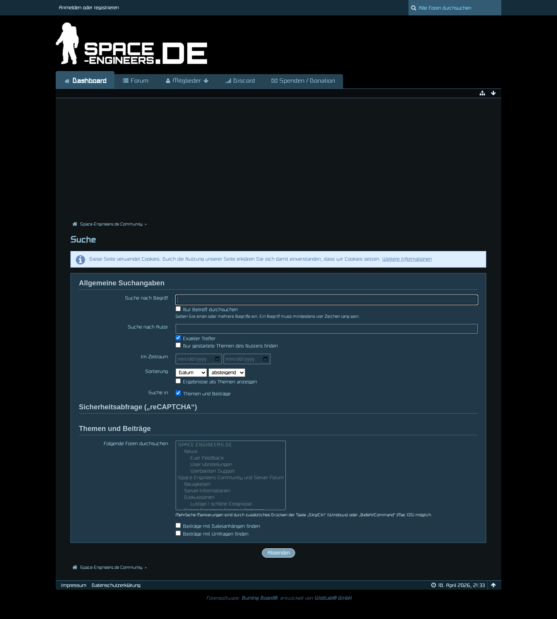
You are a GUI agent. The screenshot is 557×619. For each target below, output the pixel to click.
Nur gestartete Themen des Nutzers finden (227, 345)
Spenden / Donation (303, 81)
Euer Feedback (230, 459)
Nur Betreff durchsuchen (206, 309)
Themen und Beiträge (203, 393)
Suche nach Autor (148, 327)
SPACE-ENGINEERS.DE (230, 446)
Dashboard (85, 81)
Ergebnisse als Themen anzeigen (216, 381)
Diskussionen (230, 498)
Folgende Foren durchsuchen (136, 443)
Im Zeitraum (154, 356)
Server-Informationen (230, 491)
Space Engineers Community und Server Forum (230, 478)
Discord (240, 81)
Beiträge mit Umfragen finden (212, 533)
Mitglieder (187, 81)
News (230, 452)
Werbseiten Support (230, 472)
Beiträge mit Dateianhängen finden (218, 526)
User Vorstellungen (230, 465)
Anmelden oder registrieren (89, 7)
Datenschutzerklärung (116, 585)
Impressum (73, 585)
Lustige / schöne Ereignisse (230, 505)
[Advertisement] (278, 160)
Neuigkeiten (230, 485)
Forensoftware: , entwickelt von (278, 598)
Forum (136, 81)
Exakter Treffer (195, 338)
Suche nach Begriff (146, 298)
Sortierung (156, 371)
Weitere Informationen (407, 259)
